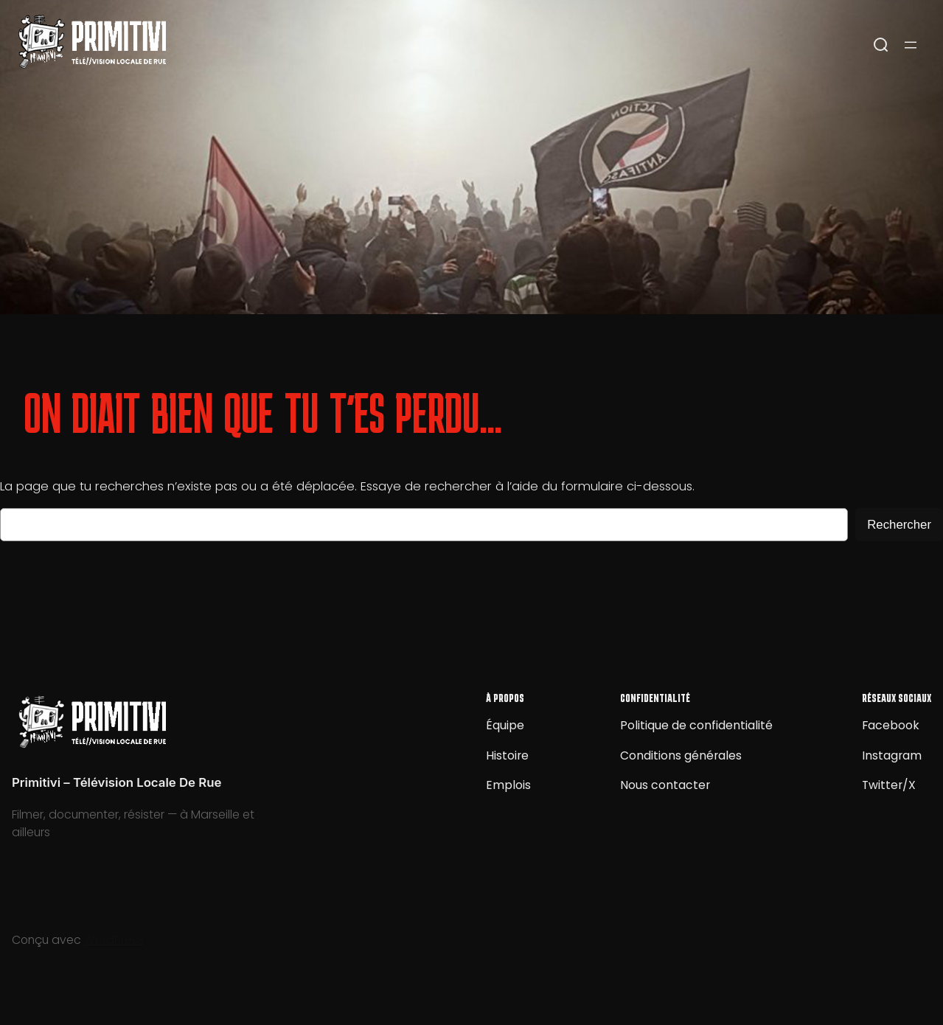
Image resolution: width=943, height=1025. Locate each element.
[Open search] (881, 45)
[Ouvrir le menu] (910, 45)
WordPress (114, 939)
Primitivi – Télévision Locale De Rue (116, 782)
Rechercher (899, 525)
